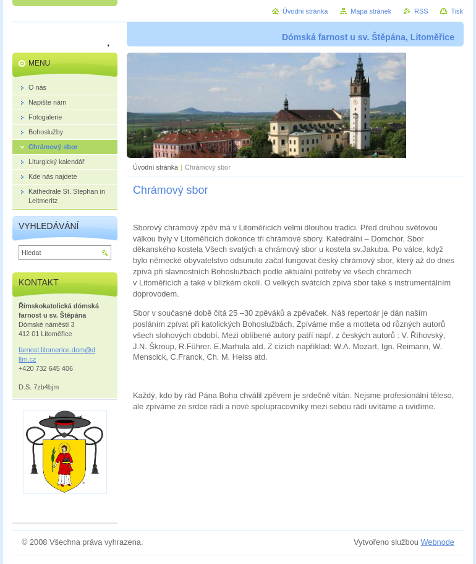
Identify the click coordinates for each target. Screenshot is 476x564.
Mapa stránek (371, 11)
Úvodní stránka (155, 167)
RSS (421, 11)
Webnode (437, 542)
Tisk (457, 11)
